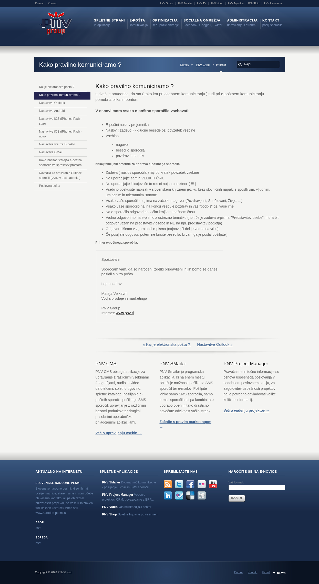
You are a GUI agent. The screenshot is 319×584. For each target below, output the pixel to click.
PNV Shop (109, 514)
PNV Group (166, 3)
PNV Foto (253, 3)
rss (168, 484)
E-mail (266, 572)
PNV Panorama (273, 3)
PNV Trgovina (236, 3)
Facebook (190, 484)
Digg (202, 495)
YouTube (213, 484)
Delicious (190, 495)
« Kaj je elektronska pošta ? (167, 344)
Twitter (179, 484)
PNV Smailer (185, 3)
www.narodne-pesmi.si (51, 513)
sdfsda (42, 537)
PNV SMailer (111, 482)
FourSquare (179, 495)
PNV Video (217, 3)
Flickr (202, 484)
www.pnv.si (125, 313)
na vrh (281, 572)
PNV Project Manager (117, 494)
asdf (40, 522)
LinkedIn (168, 495)
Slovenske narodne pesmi (58, 482)
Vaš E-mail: (236, 482)
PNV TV (201, 3)
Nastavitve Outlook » (214, 344)
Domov (39, 3)
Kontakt (52, 3)
